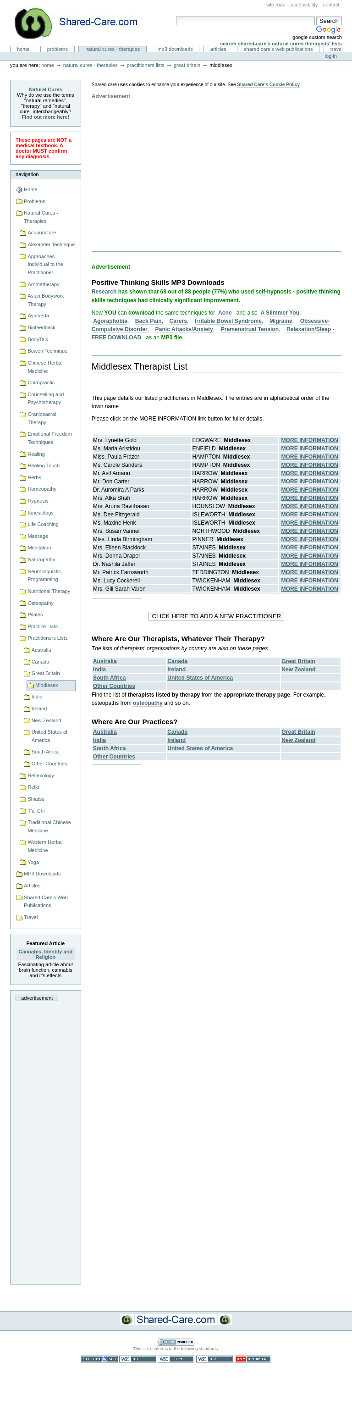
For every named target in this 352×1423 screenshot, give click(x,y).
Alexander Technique (51, 244)
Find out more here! (46, 117)
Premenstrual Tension (250, 329)
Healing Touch (44, 465)
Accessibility (304, 4)
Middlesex (46, 685)
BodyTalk (38, 339)
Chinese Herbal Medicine (45, 367)
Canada (41, 661)
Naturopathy (41, 559)
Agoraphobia (110, 321)
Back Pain (148, 321)
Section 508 (99, 1359)
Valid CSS (214, 1359)
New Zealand (46, 720)
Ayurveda (38, 315)
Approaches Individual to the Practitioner (45, 264)
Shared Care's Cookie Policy (268, 84)
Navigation (27, 174)
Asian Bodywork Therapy (46, 300)
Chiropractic (41, 382)
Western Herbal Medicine (45, 846)
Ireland (39, 708)
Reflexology (41, 775)
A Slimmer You (279, 313)
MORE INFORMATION (309, 440)
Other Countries (49, 763)
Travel (336, 49)
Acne (225, 313)
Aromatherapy (43, 284)
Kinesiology (40, 512)
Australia (41, 650)
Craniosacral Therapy (42, 418)
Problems (57, 49)
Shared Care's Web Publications (278, 49)
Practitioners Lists (146, 65)
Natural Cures (45, 89)
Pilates (35, 614)
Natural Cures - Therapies (112, 49)
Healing (36, 454)
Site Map (276, 4)
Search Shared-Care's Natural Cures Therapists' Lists (281, 43)
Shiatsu (36, 799)
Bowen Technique (47, 351)
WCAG (137, 1359)
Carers (178, 321)
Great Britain (187, 65)
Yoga (33, 862)
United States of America (50, 736)
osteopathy (148, 703)
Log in (331, 56)
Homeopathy (42, 489)
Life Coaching (43, 524)
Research (104, 291)
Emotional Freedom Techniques (50, 438)
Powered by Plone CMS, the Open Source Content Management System (176, 1342)
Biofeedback (41, 327)
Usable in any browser (253, 1359)
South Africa (45, 751)
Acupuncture (42, 232)
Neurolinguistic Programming (44, 575)
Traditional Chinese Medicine (49, 826)
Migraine (281, 321)
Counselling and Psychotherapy (46, 398)
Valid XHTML (176, 1359)
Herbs (34, 477)
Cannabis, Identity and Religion (46, 954)
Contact (331, 4)
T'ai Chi (36, 811)
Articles (218, 49)
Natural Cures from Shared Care (83, 23)
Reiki (33, 787)
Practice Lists (43, 626)
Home (23, 49)
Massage (38, 536)
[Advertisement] (45, 1140)
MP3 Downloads (174, 49)
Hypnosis (38, 501)
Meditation (39, 547)
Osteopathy (40, 603)
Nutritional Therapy (49, 591)
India (37, 696)
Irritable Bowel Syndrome (228, 321)
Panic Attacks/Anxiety (184, 329)
